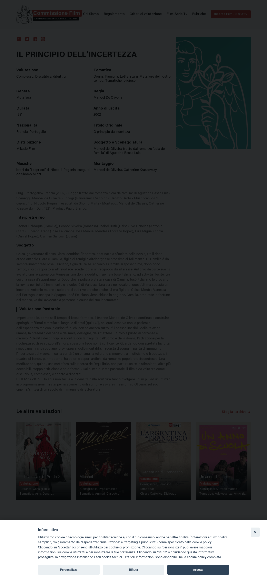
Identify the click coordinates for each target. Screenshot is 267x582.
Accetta (198, 570)
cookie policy (196, 557)
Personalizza (68, 570)
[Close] (255, 532)
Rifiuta (133, 570)
